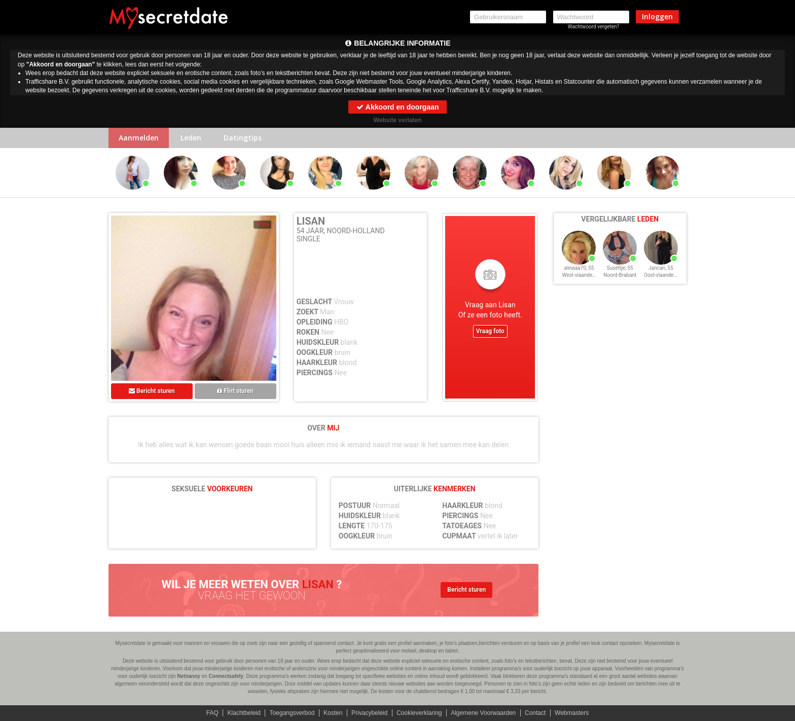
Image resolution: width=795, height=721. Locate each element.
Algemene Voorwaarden (483, 712)
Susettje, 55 (620, 268)
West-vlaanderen (580, 275)
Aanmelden (139, 137)
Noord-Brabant (619, 275)
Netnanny (188, 676)
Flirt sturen (235, 390)
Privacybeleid (369, 712)
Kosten (332, 712)
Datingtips (243, 137)
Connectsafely (226, 676)
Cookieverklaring (419, 712)
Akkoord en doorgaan (397, 107)
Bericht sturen (152, 390)
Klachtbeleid (244, 712)
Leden (190, 137)
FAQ (212, 712)
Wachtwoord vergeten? (594, 26)
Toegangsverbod (292, 712)
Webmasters (572, 712)
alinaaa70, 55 (579, 268)
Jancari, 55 (660, 268)
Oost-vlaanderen (662, 275)
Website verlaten (397, 120)
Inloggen (657, 16)
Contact (535, 712)
